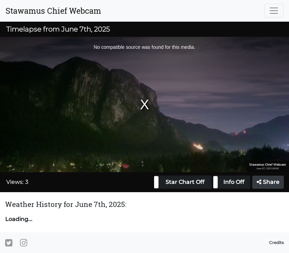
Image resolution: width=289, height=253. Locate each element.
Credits (276, 242)
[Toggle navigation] (273, 11)
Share (268, 182)
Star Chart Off (184, 182)
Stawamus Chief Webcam (53, 11)
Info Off (233, 182)
